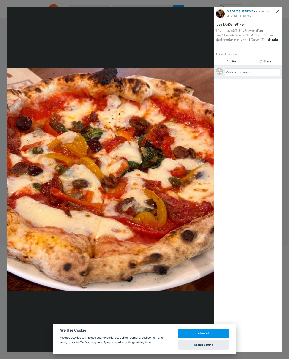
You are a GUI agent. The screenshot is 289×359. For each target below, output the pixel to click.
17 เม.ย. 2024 (263, 11)
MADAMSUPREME (240, 11)
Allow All (203, 333)
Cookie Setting (203, 345)
